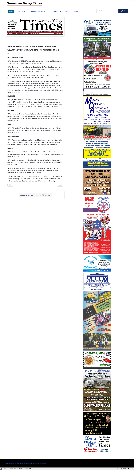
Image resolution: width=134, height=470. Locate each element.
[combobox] (107, 11)
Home (11, 11)
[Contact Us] (60, 11)
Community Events (38, 11)
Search (75, 11)
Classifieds (22, 11)
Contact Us (54, 11)
